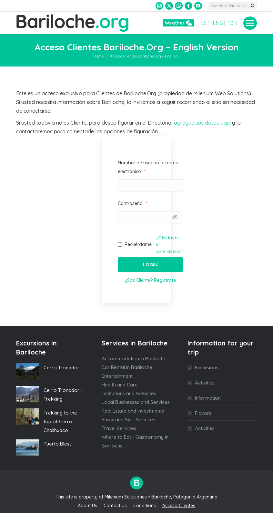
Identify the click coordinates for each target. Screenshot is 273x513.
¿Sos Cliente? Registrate (150, 280)
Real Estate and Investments (133, 411)
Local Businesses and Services (136, 402)
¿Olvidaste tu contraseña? (169, 244)
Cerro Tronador (61, 367)
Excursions (206, 367)
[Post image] (27, 371)
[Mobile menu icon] (250, 23)
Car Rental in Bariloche (127, 367)
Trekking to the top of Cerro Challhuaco (60, 421)
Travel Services (119, 428)
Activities (205, 383)
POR (232, 23)
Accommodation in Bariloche (134, 358)
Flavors (203, 413)
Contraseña (132, 203)
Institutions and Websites (129, 393)
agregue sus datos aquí (202, 122)
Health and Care (120, 385)
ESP (205, 23)
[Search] (232, 6)
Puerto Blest (57, 444)
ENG (218, 23)
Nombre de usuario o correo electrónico (148, 167)
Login (150, 265)
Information (208, 398)
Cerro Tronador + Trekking (64, 394)
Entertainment (117, 376)
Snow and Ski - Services (128, 419)
